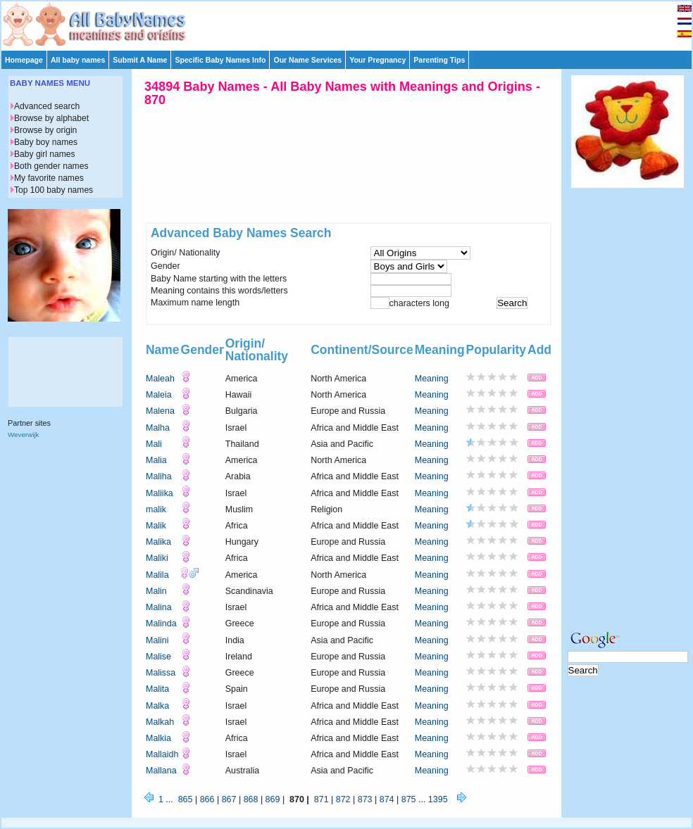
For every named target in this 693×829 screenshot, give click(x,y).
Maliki (157, 558)
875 (408, 799)
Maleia (159, 395)
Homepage (24, 60)
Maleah (160, 379)
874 (387, 799)
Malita (157, 689)
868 (251, 799)
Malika (158, 542)
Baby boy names (45, 142)
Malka (157, 706)
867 (229, 799)
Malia (156, 460)
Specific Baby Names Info (220, 60)
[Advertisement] (627, 407)
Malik (156, 526)
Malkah (160, 722)
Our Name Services (307, 60)
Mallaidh (162, 754)
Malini (157, 640)
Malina (159, 607)
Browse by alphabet (51, 118)
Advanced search (47, 106)
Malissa (160, 673)
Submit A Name (140, 60)
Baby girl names (44, 154)
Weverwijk (23, 434)
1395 (438, 799)
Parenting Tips (439, 60)
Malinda (161, 623)
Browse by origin (45, 130)
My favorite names (49, 178)
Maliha (159, 476)
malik (156, 509)
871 (321, 799)
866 (207, 799)
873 (365, 799)
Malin (156, 591)
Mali (154, 444)
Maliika (159, 493)
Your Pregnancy (377, 60)
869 (273, 799)
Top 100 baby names (53, 190)
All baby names (78, 60)
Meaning (432, 379)
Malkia (158, 738)
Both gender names (51, 166)
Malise (158, 657)
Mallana (161, 771)
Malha (158, 428)
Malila (157, 575)
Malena (160, 411)
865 (185, 799)
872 (343, 799)
